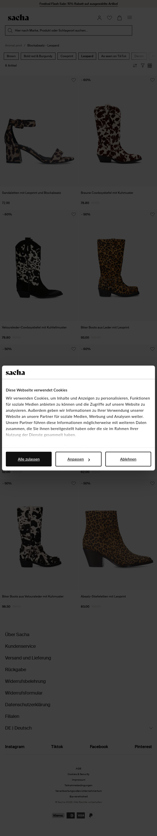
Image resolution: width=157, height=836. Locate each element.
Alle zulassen (29, 459)
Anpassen (78, 459)
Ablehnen (128, 459)
